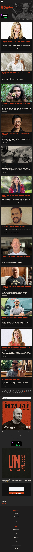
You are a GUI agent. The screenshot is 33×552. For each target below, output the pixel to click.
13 (24, 390)
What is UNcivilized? (16, 529)
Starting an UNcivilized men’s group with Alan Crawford (14, 226)
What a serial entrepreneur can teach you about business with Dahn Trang (15, 134)
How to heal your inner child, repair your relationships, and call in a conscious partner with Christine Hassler (16, 348)
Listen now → (4, 49)
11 (20, 390)
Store (16, 517)
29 (26, 391)
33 (9, 392)
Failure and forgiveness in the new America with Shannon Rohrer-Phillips (16, 42)
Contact (16, 541)
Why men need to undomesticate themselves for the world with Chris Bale (16, 73)
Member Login (16, 537)
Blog (16, 524)
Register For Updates (16, 493)
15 (28, 390)
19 (6, 391)
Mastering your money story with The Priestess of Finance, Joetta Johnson (16, 196)
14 (26, 390)
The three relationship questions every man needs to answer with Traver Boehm (16, 287)
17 (2, 391)
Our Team (16, 530)
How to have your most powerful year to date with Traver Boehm (16, 165)
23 (14, 391)
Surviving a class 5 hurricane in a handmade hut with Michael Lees (16, 103)
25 (18, 391)
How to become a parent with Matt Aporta (11, 379)
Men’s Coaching (16, 516)
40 (23, 392)
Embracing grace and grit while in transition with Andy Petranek (16, 256)
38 (19, 392)
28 (24, 391)
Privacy (16, 540)
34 (11, 392)
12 (22, 390)
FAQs (16, 532)
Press (16, 533)
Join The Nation (16, 512)
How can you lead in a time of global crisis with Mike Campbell (15, 317)
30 (28, 391)
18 (4, 391)
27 (22, 391)
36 (15, 392)
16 (30, 390)
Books (16, 521)
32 (7, 392)
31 (30, 391)
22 (12, 391)
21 (10, 391)
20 (8, 391)
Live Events (16, 513)
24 (16, 391)
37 (17, 392)
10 (18, 390)
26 (20, 391)
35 (13, 392)
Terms (16, 538)
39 (21, 392)
